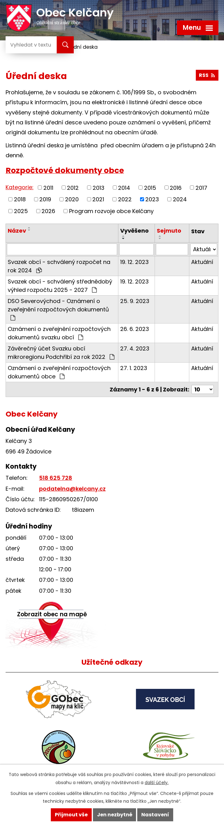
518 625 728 (55, 478)
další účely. (157, 782)
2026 (48, 211)
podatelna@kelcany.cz (72, 489)
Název (17, 230)
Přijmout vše (71, 814)
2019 (45, 199)
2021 (98, 199)
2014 (124, 187)
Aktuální (202, 262)
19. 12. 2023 (134, 262)
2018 (20, 199)
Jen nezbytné (114, 814)
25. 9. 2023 (134, 301)
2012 (73, 187)
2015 (150, 187)
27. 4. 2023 (134, 348)
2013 (98, 187)
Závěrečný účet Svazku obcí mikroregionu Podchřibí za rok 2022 (61, 353)
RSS (207, 75)
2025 (21, 211)
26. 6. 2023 (134, 329)
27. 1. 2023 (133, 368)
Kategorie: (19, 187)
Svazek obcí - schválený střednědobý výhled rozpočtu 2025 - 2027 (60, 286)
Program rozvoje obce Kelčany (111, 211)
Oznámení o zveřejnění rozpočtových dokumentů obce (59, 372)
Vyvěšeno (134, 230)
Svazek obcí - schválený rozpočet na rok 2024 (59, 266)
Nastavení (155, 814)
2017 (201, 187)
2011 (48, 187)
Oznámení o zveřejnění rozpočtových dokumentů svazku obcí (59, 333)
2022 (125, 199)
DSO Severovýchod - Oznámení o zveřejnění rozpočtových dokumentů (58, 309)
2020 (72, 199)
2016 (176, 187)
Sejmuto (169, 230)
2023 (152, 199)
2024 (180, 199)
